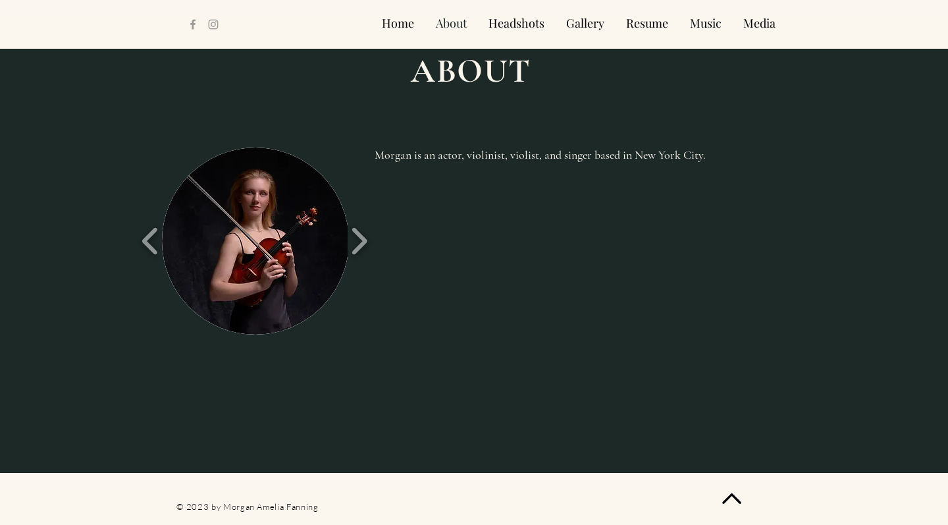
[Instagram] (213, 24)
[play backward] (150, 241)
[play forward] (359, 241)
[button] (255, 241)
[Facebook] (192, 24)
